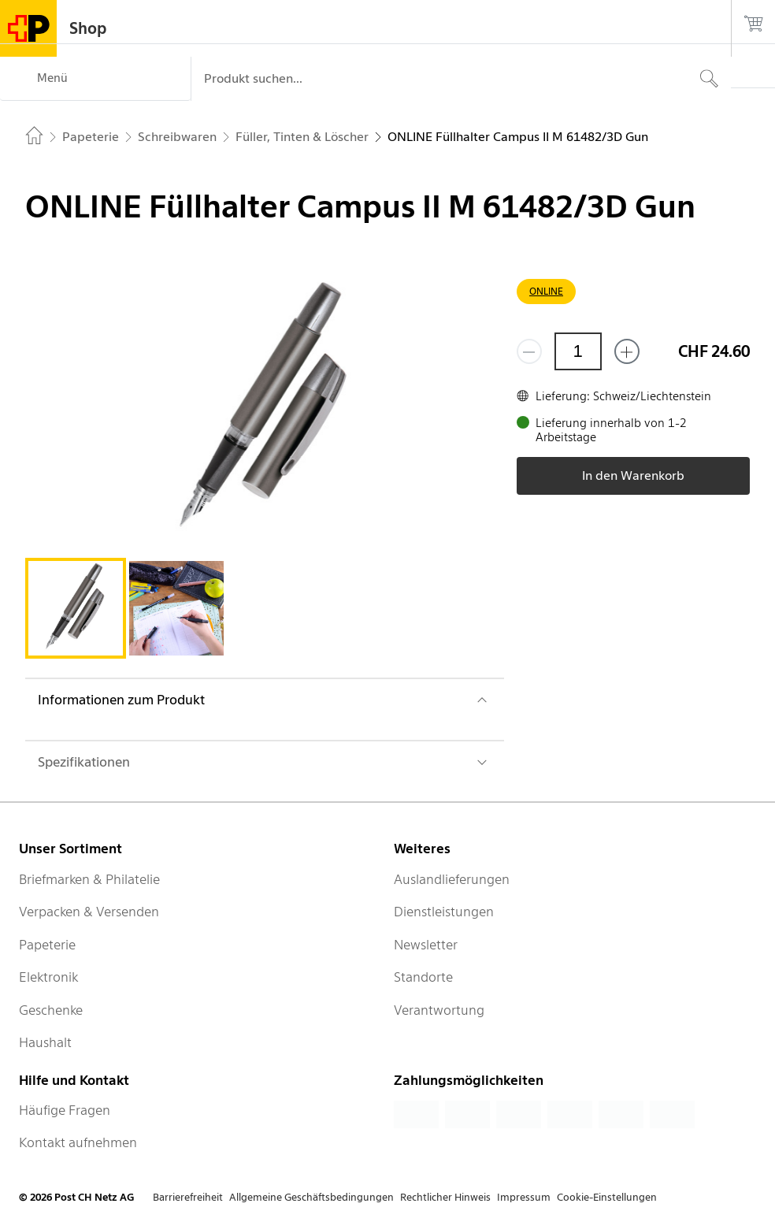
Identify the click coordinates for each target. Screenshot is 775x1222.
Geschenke (51, 1010)
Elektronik (48, 977)
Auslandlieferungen (452, 879)
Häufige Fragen (64, 1110)
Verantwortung (439, 1010)
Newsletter (426, 945)
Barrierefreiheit (188, 1197)
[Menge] (578, 351)
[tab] (75, 608)
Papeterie (47, 945)
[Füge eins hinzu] (627, 351)
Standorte (423, 977)
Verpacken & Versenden (89, 911)
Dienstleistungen (444, 911)
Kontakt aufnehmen (78, 1142)
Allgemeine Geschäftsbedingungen (311, 1197)
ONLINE (546, 291)
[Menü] (95, 79)
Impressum (524, 1197)
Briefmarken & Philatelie (89, 879)
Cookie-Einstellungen (607, 1197)
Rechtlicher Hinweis (445, 1197)
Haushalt (45, 1042)
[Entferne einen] (529, 351)
